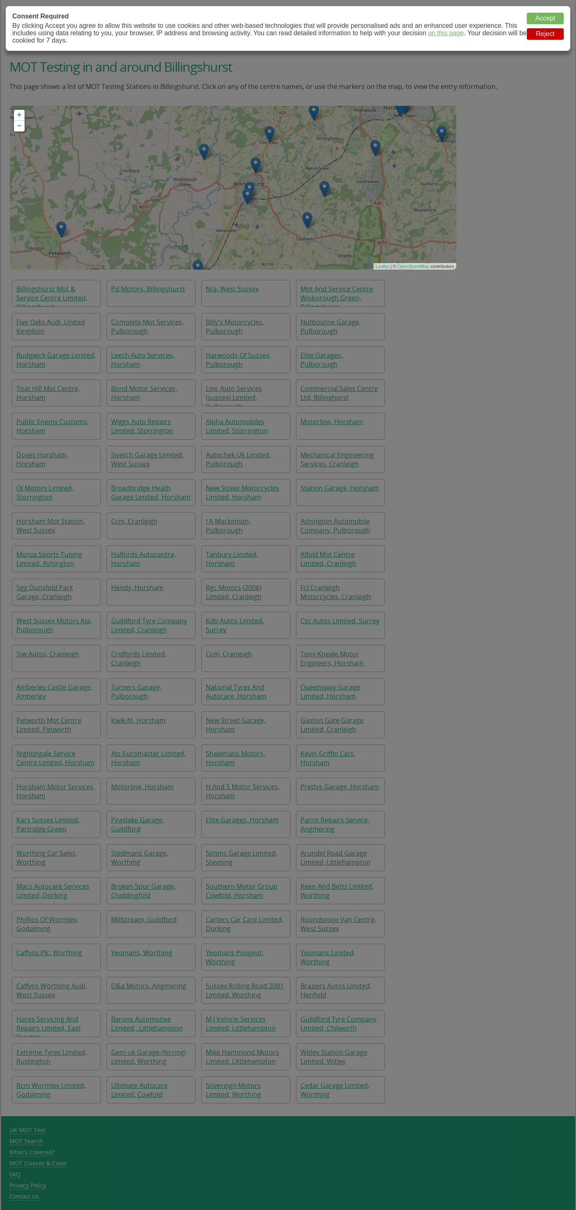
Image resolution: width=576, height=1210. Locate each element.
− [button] (19, 126)
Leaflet (382, 266)
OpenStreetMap (413, 266)
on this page (446, 33)
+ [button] (19, 115)
